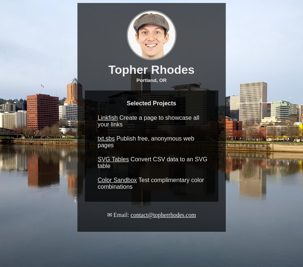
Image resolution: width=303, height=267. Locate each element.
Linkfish (108, 118)
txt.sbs (106, 138)
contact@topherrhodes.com (163, 215)
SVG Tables (113, 159)
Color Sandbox (117, 180)
